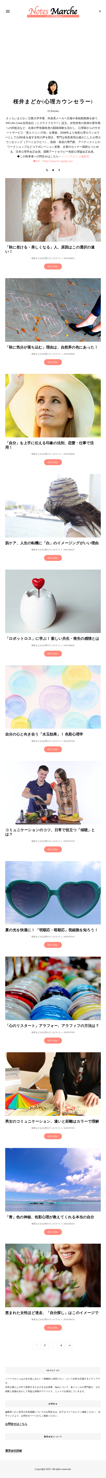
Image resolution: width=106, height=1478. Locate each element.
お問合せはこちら (16, 1423)
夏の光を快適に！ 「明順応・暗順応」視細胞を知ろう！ (51, 930)
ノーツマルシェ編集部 (75, 156)
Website (47, 170)
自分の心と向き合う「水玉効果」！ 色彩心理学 (44, 734)
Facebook (59, 170)
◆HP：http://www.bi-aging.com (53, 161)
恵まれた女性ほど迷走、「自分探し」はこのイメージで (52, 1313)
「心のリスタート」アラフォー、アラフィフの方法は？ (52, 1025)
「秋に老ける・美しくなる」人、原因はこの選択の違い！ (50, 249)
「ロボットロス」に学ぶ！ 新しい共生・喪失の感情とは (52, 638)
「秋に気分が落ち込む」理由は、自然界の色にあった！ (51, 347)
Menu (7, 11)
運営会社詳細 (13, 1450)
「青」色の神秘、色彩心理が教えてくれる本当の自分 (49, 1217)
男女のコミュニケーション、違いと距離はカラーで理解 (52, 1121)
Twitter (53, 170)
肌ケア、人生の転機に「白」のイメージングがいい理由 (52, 543)
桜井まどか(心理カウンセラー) (46, 258)
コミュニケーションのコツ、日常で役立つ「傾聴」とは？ (50, 832)
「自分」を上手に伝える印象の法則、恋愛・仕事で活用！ (49, 445)
